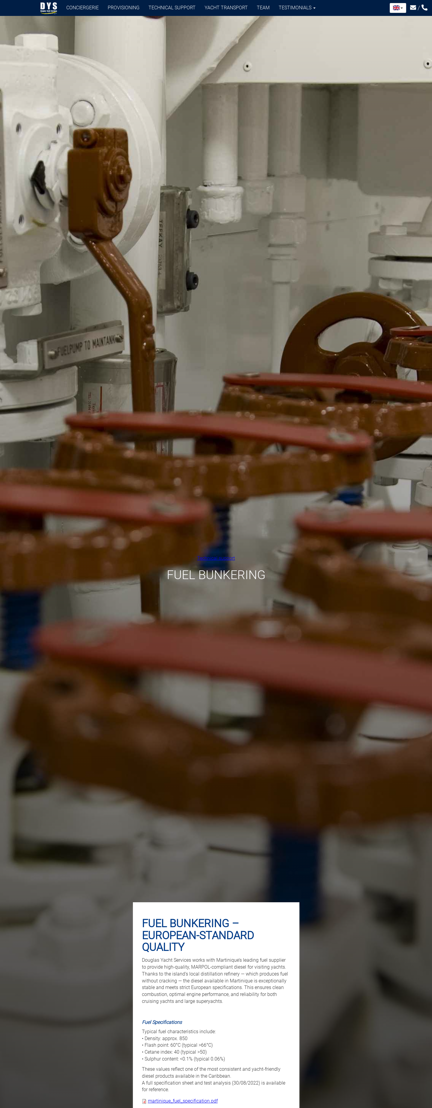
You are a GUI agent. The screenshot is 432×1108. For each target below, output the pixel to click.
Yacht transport (226, 8)
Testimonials (297, 8)
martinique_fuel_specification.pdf (183, 1101)
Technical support (172, 8)
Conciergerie (82, 8)
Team (263, 8)
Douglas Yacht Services (48, 8)
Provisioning (124, 8)
